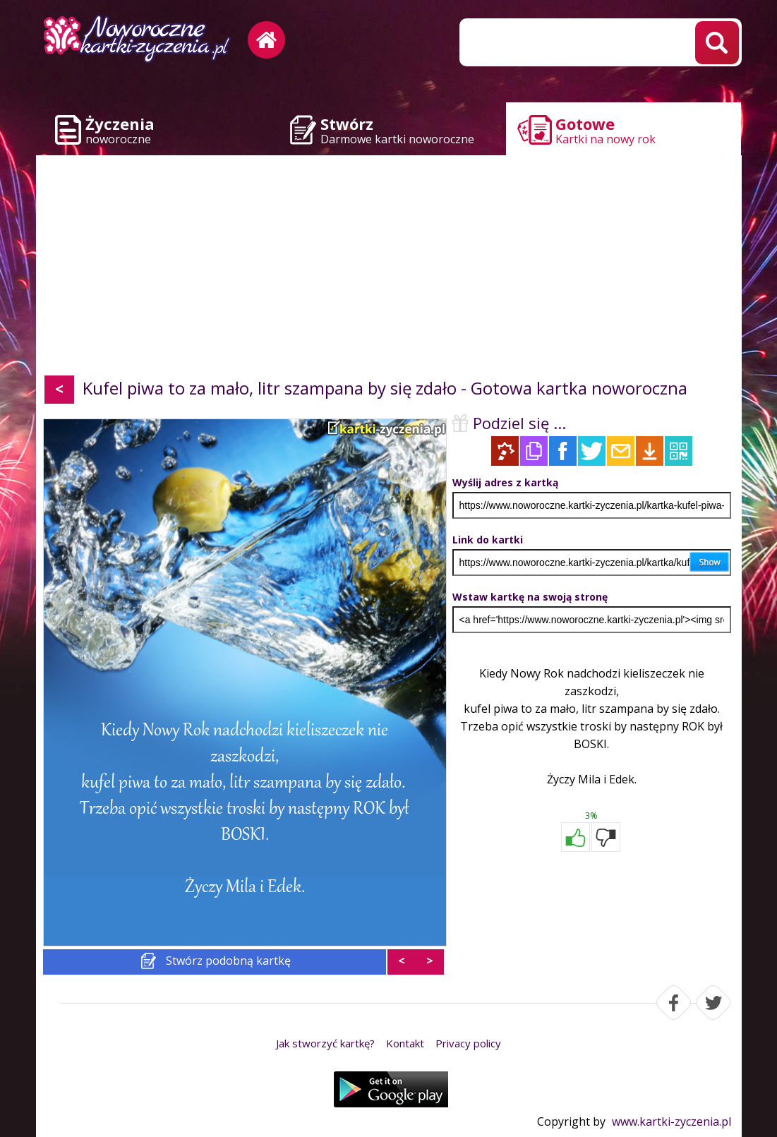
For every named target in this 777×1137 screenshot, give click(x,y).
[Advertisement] (389, 268)
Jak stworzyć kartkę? (325, 1043)
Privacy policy (468, 1043)
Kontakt (405, 1043)
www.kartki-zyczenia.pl (671, 1121)
